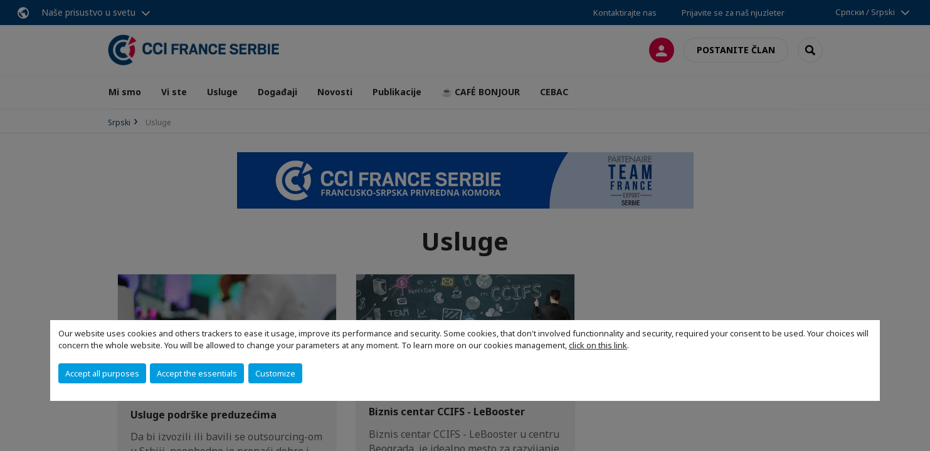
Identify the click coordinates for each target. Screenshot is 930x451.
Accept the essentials (197, 373)
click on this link (598, 345)
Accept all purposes (102, 373)
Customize (275, 373)
